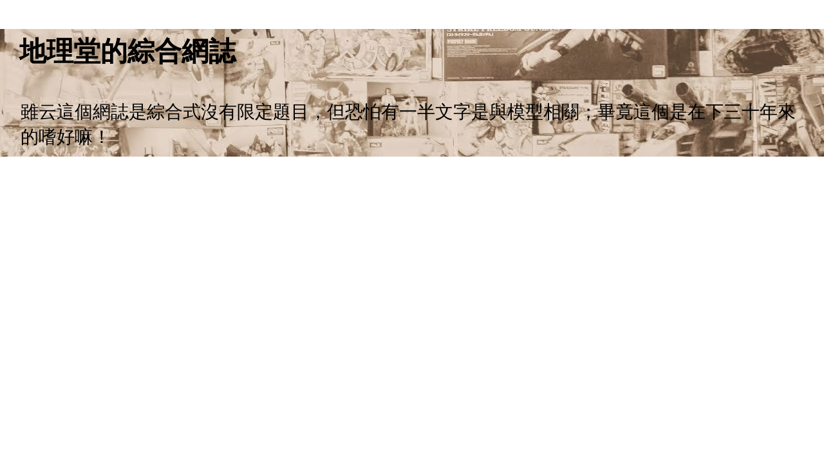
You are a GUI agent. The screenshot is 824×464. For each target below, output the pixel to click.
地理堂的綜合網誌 (127, 51)
